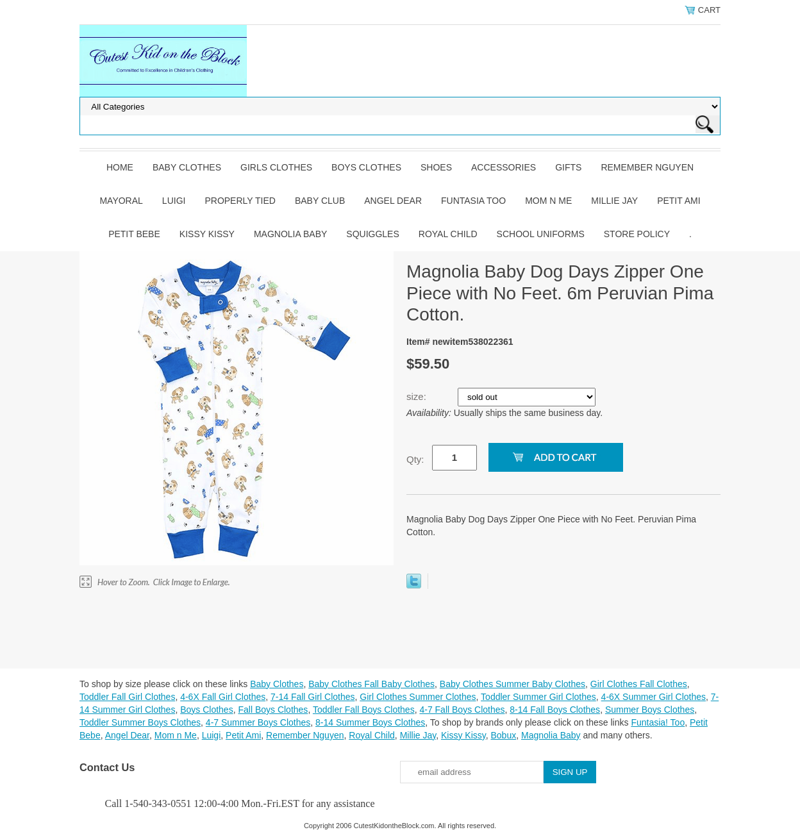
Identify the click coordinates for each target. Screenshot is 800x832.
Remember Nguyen (647, 167)
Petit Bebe (134, 234)
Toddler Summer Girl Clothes (538, 697)
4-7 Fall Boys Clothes (461, 709)
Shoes (436, 167)
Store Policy (637, 234)
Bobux (503, 735)
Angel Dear (393, 201)
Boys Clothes (366, 167)
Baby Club (320, 201)
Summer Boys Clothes (649, 709)
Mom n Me (548, 201)
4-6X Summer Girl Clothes (653, 697)
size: (417, 396)
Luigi (174, 201)
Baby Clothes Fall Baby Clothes (371, 684)
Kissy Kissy (207, 234)
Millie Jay (614, 201)
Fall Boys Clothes (273, 709)
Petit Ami (678, 201)
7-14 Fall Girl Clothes (313, 697)
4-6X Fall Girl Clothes (222, 697)
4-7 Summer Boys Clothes (258, 722)
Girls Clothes (276, 167)
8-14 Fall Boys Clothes (555, 709)
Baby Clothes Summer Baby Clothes (512, 684)
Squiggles (372, 234)
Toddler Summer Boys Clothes (140, 722)
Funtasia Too (473, 201)
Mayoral (120, 201)
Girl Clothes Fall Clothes (638, 684)
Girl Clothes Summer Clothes (418, 697)
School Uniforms (541, 234)
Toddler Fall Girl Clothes (127, 697)
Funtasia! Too (658, 722)
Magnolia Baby (290, 234)
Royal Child (448, 234)
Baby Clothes (187, 167)
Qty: (415, 459)
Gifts (568, 167)
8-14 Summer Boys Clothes (370, 722)
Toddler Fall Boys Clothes (364, 709)
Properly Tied (239, 201)
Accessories (503, 167)
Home (119, 167)
